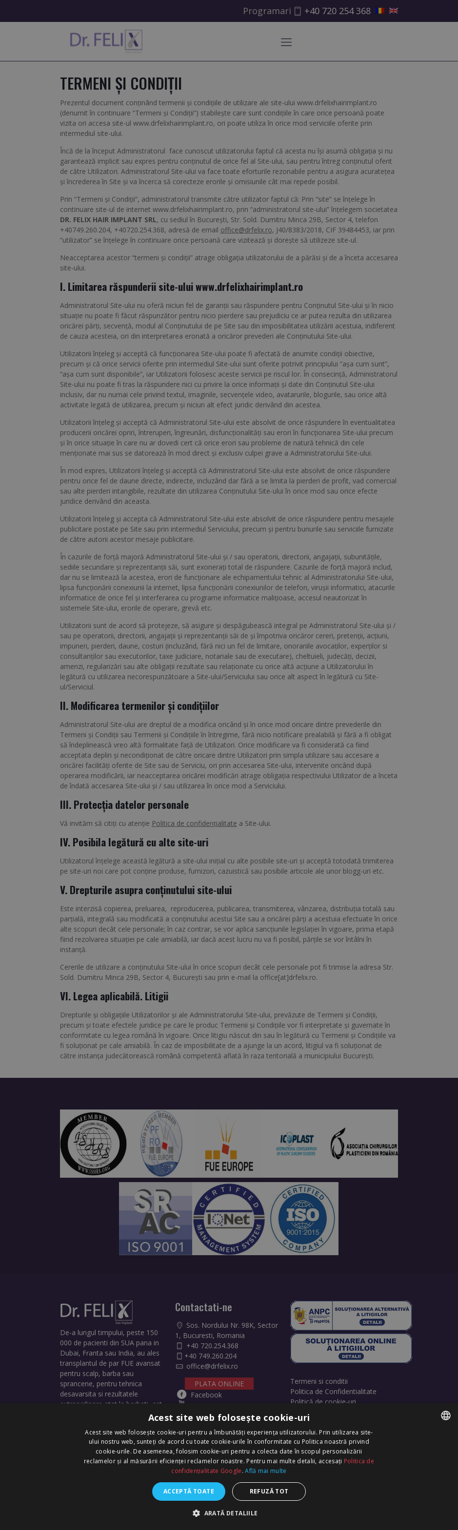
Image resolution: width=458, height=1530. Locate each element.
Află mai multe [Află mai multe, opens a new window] (265, 1471)
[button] (229, 1513)
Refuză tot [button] (269, 1491)
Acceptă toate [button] (188, 1491)
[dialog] (229, 765)
